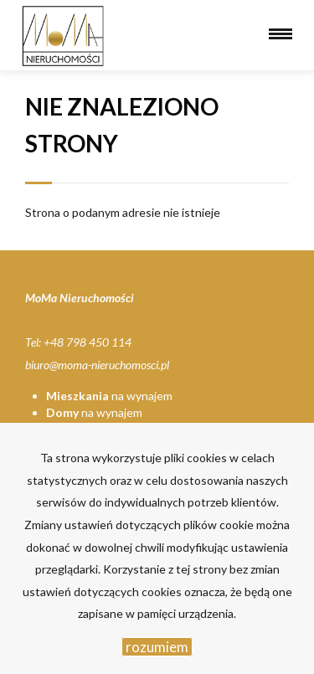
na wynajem (109, 395)
